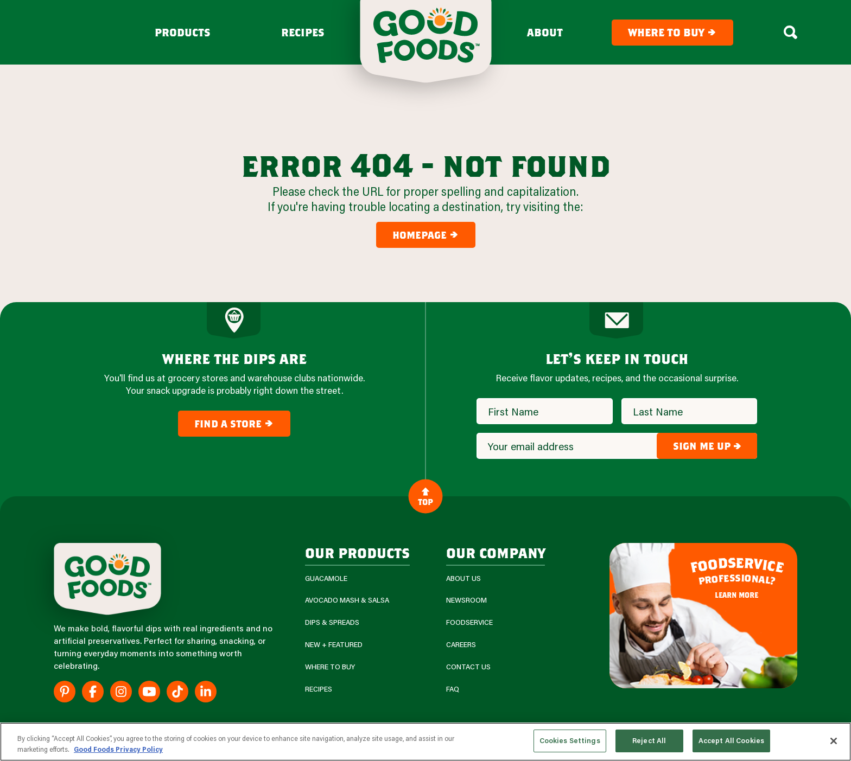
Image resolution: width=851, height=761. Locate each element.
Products (183, 33)
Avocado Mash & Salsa (347, 600)
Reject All (649, 740)
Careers (461, 644)
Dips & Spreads (332, 622)
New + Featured (334, 644)
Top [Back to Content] (425, 495)
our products (357, 552)
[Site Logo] (107, 579)
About (545, 33)
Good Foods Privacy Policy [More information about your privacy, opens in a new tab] (118, 749)
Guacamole (326, 578)
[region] (425, 741)
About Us (463, 578)
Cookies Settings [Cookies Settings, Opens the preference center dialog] (569, 740)
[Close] (834, 741)
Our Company (495, 552)
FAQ (452, 689)
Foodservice (469, 622)
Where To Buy (330, 667)
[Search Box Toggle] (790, 32)
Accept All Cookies (731, 740)
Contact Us (468, 667)
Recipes (303, 33)
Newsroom (466, 600)
